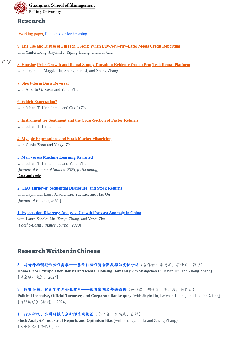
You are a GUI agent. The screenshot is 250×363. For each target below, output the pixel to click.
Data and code (29, 175)
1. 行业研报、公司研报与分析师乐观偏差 (55, 314)
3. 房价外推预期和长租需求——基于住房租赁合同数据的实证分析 (78, 265)
